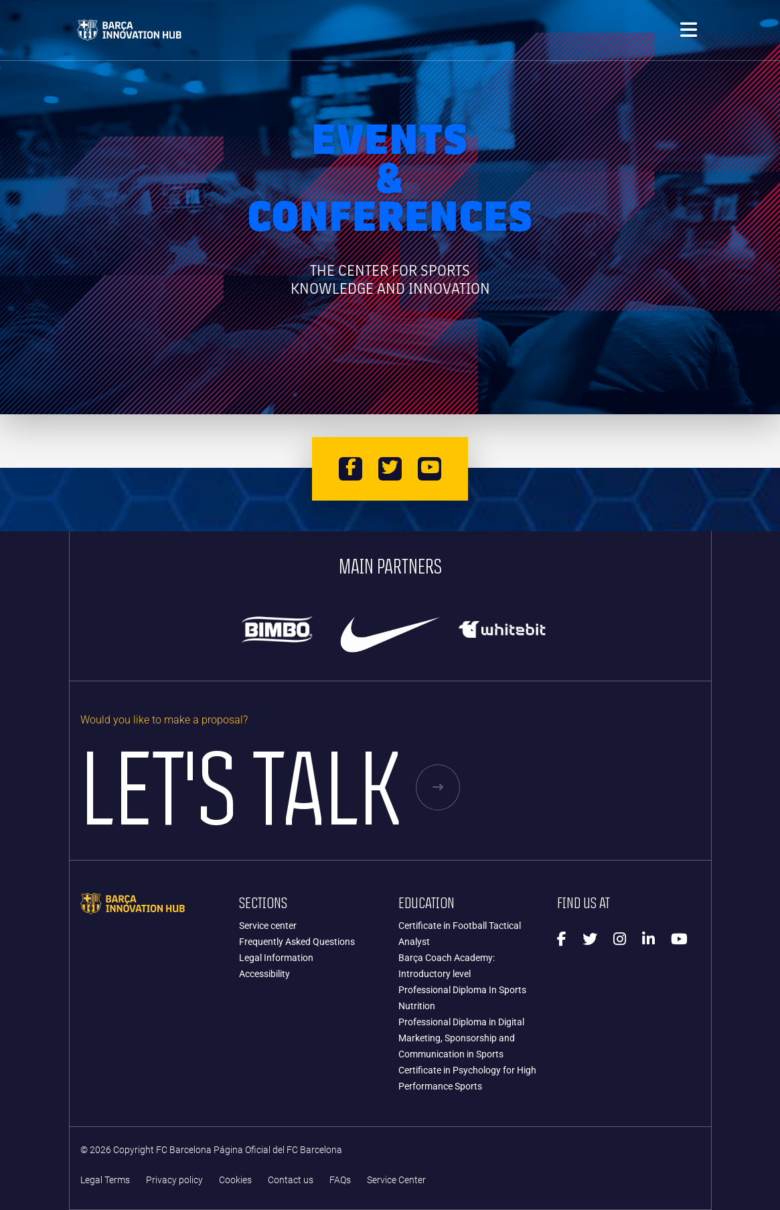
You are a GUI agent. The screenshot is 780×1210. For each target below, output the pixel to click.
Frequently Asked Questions (297, 941)
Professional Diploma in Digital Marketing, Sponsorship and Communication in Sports (461, 1038)
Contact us (290, 1180)
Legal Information (276, 957)
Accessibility (264, 973)
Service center (268, 925)
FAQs (340, 1180)
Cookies (235, 1180)
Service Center (396, 1180)
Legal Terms (105, 1180)
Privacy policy (174, 1180)
